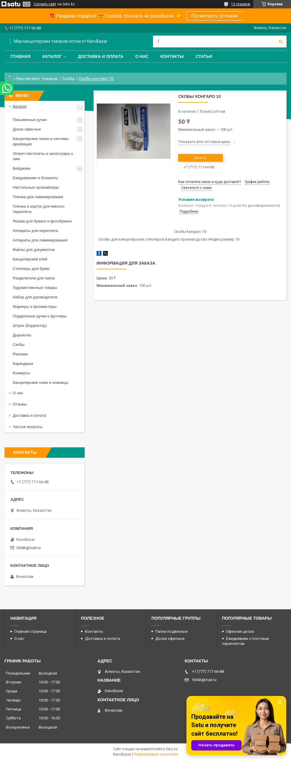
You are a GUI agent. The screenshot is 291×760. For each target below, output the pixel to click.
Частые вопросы (27, 426)
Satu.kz (172, 749)
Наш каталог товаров (37, 78)
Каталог (52, 56)
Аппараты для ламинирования (40, 240)
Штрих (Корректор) (30, 325)
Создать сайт (45, 4)
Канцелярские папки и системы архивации (41, 141)
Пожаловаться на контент (156, 754)
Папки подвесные (171, 631)
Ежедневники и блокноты (35, 178)
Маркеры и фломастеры (34, 306)
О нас (141, 56)
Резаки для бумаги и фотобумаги (42, 221)
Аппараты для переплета (35, 230)
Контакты (172, 56)
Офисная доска (240, 631)
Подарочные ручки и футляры (40, 316)
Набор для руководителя (35, 297)
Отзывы (20, 404)
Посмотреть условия (214, 16)
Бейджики (22, 168)
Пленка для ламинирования (38, 197)
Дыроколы (22, 335)
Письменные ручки (30, 119)
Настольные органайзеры (36, 187)
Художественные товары (35, 287)
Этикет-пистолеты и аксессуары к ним (43, 156)
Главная (20, 56)
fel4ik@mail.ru (28, 548)
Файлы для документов (34, 249)
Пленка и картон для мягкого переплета (38, 209)
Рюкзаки (20, 354)
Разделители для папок (34, 278)
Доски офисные (27, 129)
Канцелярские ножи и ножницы (40, 382)
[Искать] (281, 41)
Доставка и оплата (100, 56)
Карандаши (23, 363)
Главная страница (30, 631)
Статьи (204, 56)
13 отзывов (240, 4)
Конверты (21, 373)
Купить (200, 157)
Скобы (68, 78)
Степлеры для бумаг (31, 268)
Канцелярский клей (30, 259)
